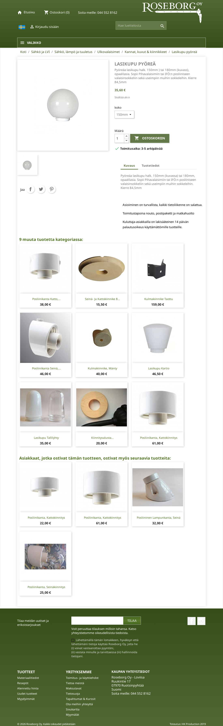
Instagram (201, 621)
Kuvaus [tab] (129, 165)
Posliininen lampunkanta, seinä (158, 517)
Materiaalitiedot (28, 678)
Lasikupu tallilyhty (46, 438)
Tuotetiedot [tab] (151, 165)
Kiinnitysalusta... (102, 438)
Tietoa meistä (75, 683)
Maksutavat (73, 688)
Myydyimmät (26, 699)
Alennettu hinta (28, 688)
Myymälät (72, 714)
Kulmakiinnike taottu (158, 299)
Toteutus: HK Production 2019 (188, 724)
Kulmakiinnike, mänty (102, 368)
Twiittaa (41, 189)
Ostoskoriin (149, 138)
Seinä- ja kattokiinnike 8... (102, 299)
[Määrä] (119, 138)
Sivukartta (72, 709)
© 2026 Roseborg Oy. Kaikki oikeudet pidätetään (46, 724)
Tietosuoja (73, 693)
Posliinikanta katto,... (46, 299)
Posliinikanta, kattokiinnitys (158, 438)
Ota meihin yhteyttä (79, 704)
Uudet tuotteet (27, 693)
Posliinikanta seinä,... (46, 368)
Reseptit (22, 683)
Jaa (30, 189)
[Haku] (141, 25)
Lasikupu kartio (158, 368)
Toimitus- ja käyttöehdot (82, 678)
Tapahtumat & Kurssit (80, 699)
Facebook (192, 621)
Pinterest (51, 189)
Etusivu (29, 12)
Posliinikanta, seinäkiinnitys (46, 587)
